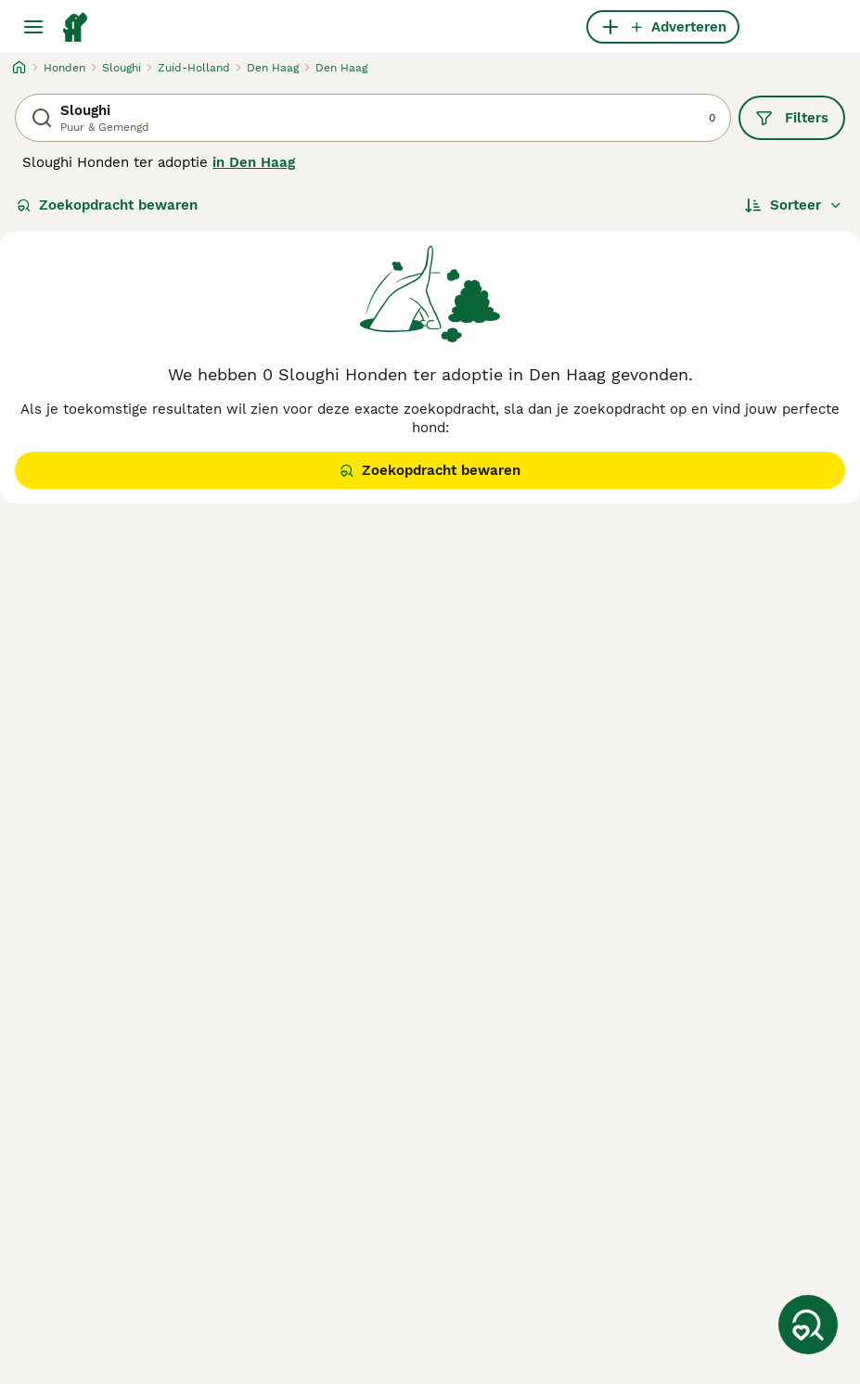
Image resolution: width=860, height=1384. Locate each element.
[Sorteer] (793, 205)
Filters (791, 118)
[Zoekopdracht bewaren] (808, 1324)
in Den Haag (253, 162)
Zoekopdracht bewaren (107, 205)
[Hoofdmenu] (33, 26)
